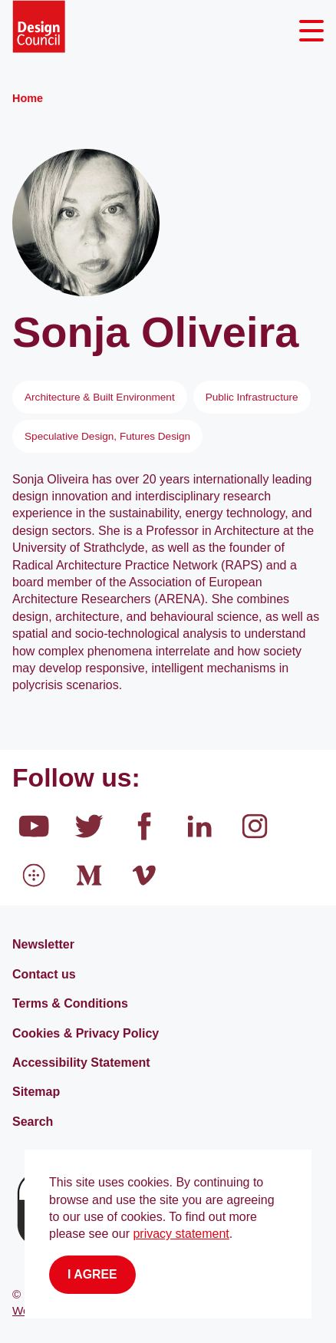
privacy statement (181, 1233)
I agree (92, 1274)
